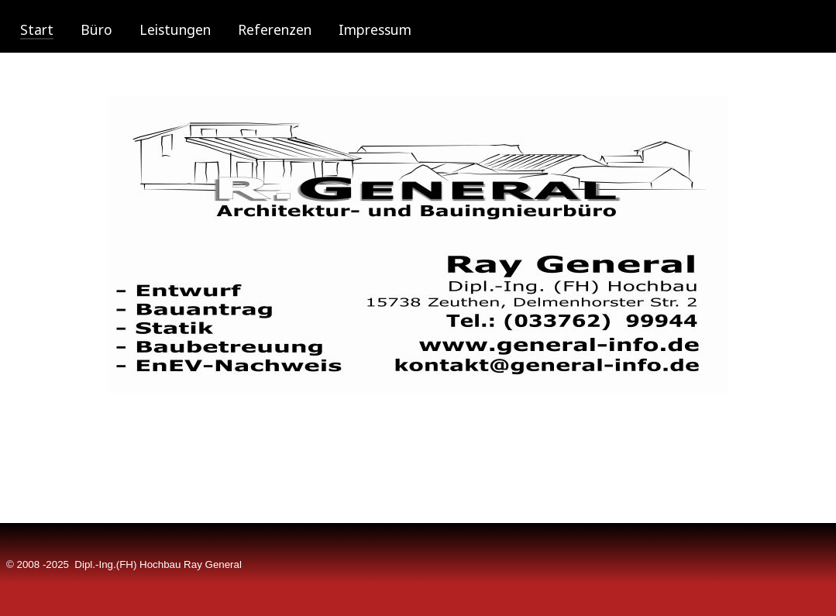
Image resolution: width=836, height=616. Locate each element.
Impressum (375, 29)
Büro (96, 29)
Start (36, 29)
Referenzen (274, 29)
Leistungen (175, 29)
